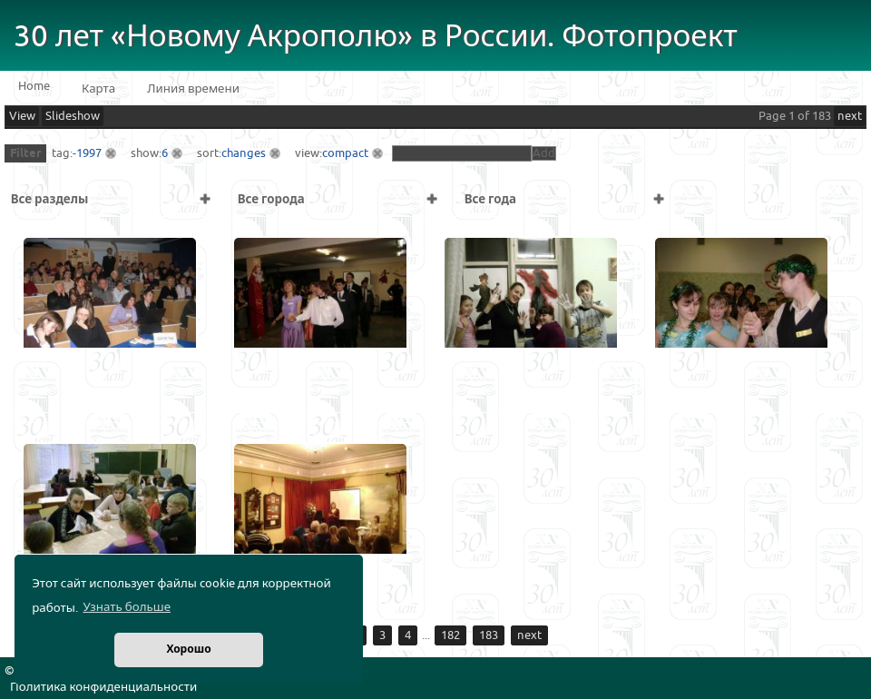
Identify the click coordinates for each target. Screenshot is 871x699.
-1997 (87, 153)
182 (450, 635)
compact (345, 153)
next (849, 116)
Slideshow (72, 116)
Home (34, 86)
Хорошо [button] (188, 649)
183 (488, 635)
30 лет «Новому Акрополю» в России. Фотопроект (376, 37)
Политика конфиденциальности (103, 687)
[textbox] (462, 153)
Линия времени (193, 89)
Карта (98, 89)
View (22, 116)
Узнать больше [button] (127, 607)
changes (243, 153)
